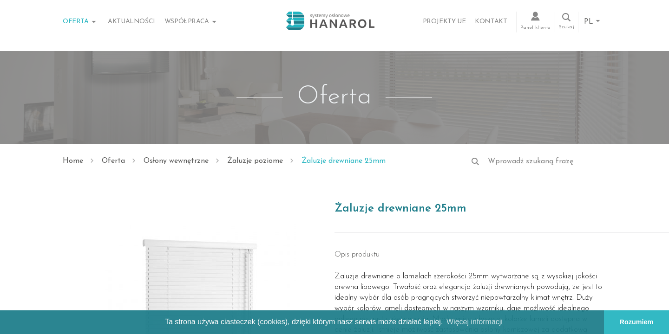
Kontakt (491, 21)
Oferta (76, 21)
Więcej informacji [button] (474, 322)
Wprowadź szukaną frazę (530, 161)
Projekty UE (444, 21)
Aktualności (131, 21)
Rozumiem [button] (637, 322)
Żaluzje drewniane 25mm (344, 161)
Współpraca (186, 21)
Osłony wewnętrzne (176, 161)
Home (73, 161)
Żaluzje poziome (255, 161)
